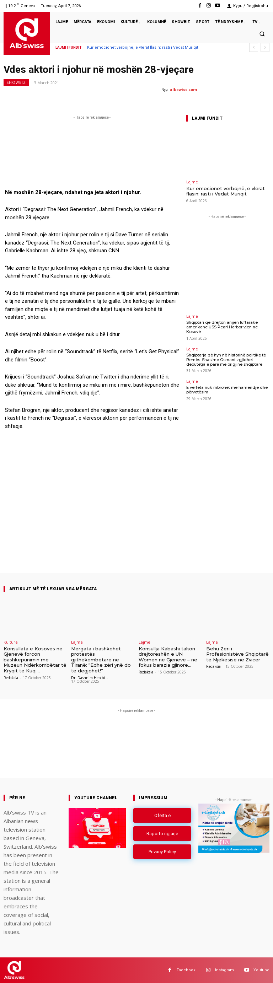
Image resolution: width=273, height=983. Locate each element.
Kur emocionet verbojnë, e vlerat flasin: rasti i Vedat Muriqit (142, 47)
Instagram (224, 970)
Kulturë (11, 642)
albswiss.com (183, 89)
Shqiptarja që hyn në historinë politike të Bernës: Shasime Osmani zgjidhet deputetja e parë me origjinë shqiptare (226, 360)
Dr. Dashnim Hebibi (88, 677)
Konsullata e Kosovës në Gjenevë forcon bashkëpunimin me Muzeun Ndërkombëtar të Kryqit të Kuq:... (35, 659)
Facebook (186, 970)
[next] (265, 47)
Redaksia (11, 677)
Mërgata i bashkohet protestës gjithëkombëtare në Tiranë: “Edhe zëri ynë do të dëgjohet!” (101, 659)
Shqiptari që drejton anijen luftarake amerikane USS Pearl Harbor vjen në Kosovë (222, 327)
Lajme (192, 182)
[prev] (253, 47)
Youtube (261, 970)
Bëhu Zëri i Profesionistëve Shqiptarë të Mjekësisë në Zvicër (237, 654)
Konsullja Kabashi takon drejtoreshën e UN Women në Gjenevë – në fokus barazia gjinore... (168, 657)
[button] (262, 33)
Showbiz (16, 82)
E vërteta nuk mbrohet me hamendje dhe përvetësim (227, 389)
